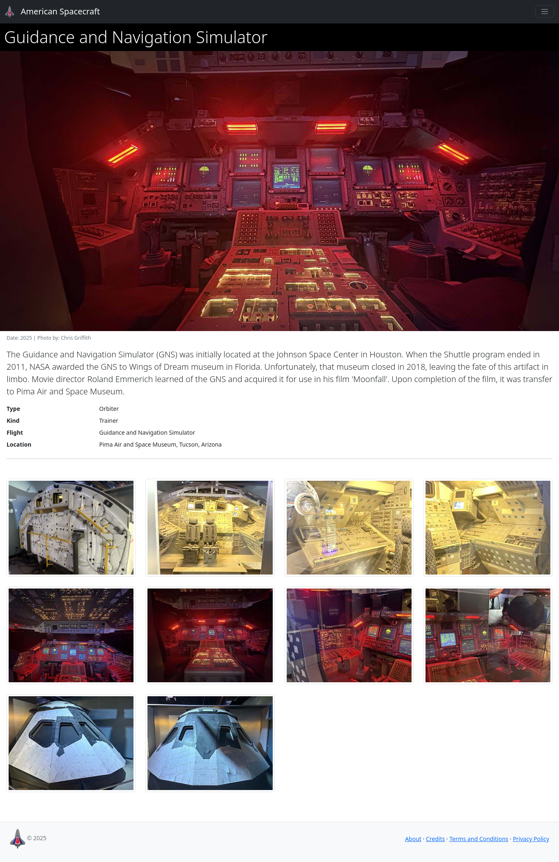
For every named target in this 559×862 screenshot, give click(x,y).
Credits (435, 839)
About (413, 839)
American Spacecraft (47, 12)
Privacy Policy (531, 839)
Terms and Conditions (478, 839)
